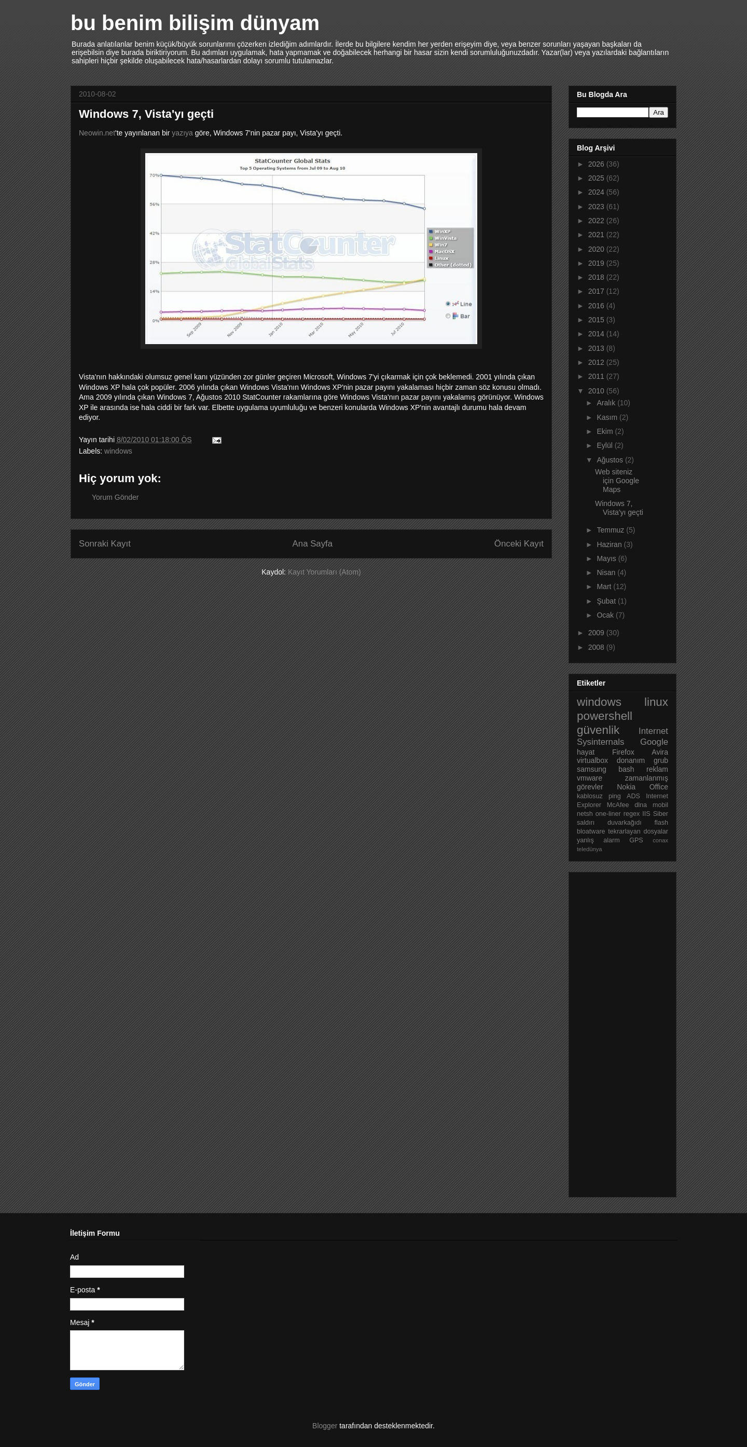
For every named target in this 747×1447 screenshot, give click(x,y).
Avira (660, 752)
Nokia (626, 787)
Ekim (606, 431)
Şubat (607, 601)
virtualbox (592, 760)
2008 (597, 647)
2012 (597, 362)
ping (614, 796)
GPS (636, 840)
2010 (597, 391)
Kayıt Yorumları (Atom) (324, 572)
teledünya (589, 849)
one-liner (608, 813)
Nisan (607, 572)
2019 (597, 263)
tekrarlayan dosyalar (638, 831)
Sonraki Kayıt (105, 544)
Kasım (608, 417)
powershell (604, 715)
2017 (597, 291)
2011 (597, 376)
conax (660, 840)
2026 (597, 164)
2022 (597, 220)
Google (654, 742)
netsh (585, 813)
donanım (631, 760)
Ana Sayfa (313, 544)
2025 (597, 178)
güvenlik (598, 730)
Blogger (324, 1426)
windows (118, 451)
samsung (591, 769)
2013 (597, 348)
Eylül (605, 445)
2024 (597, 192)
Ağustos (611, 460)
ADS (633, 796)
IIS (646, 813)
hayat (585, 752)
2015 (597, 320)
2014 (597, 334)
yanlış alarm (598, 840)
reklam (657, 769)
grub (661, 760)
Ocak (606, 615)
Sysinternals (600, 742)
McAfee (618, 805)
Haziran (610, 544)
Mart (605, 586)
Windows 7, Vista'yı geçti (619, 507)
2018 (597, 277)
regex (632, 813)
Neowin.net (97, 133)
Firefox (623, 752)
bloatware (591, 831)
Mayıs (607, 558)
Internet (653, 731)
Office (658, 787)
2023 (597, 206)
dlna (640, 805)
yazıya (182, 133)
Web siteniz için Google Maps (617, 481)
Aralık (607, 403)
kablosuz (590, 796)
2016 (597, 306)
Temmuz (611, 530)
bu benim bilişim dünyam (195, 22)
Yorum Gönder (115, 497)
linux (656, 701)
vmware (589, 778)
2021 (597, 234)
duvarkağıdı (624, 822)
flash (661, 822)
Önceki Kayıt (519, 544)
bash (626, 769)
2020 (597, 249)
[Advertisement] (618, 1031)
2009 (597, 633)
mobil (660, 805)
